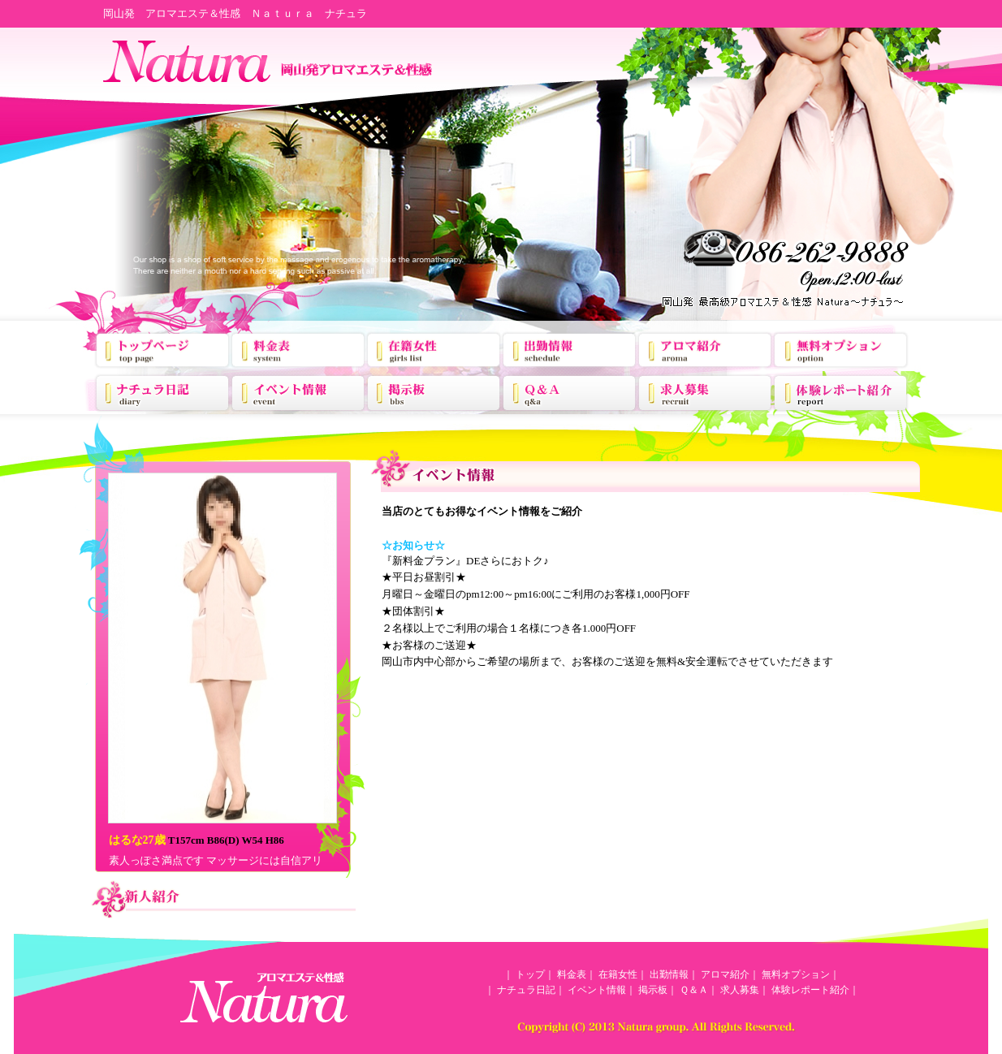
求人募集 (739, 990)
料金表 (571, 974)
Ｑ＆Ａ (694, 990)
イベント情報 (597, 990)
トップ (530, 974)
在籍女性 (617, 974)
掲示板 (652, 990)
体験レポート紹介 (810, 990)
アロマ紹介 (725, 974)
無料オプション (796, 974)
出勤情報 (669, 974)
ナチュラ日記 (526, 990)
